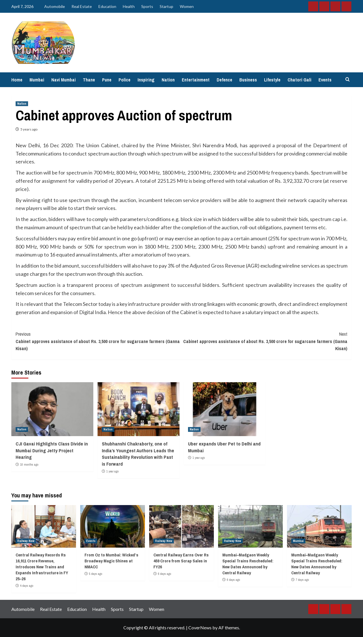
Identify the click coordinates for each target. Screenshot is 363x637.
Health (129, 6)
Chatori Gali (299, 80)
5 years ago (28, 129)
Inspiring (146, 80)
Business (248, 80)
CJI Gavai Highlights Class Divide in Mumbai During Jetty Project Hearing (52, 450)
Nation (168, 80)
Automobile (54, 6)
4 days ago (26, 586)
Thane (89, 80)
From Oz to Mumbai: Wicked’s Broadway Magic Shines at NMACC (111, 561)
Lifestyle (272, 80)
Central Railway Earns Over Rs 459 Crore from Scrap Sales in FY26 (181, 561)
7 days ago (302, 580)
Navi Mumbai (63, 80)
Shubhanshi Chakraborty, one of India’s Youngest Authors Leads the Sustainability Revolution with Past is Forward (138, 453)
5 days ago (95, 574)
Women (187, 6)
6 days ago (164, 574)
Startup (166, 6)
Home (16, 80)
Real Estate (81, 6)
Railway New (25, 541)
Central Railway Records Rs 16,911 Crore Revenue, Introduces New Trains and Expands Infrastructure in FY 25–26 (42, 567)
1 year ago (112, 471)
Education (107, 6)
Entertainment (196, 80)
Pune (106, 80)
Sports (147, 6)
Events (325, 80)
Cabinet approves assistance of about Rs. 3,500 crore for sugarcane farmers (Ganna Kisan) (99, 341)
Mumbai (36, 80)
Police (124, 80)
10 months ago (29, 464)
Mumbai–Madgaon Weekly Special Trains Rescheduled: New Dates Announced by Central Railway (247, 564)
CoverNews (200, 627)
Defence (224, 80)
